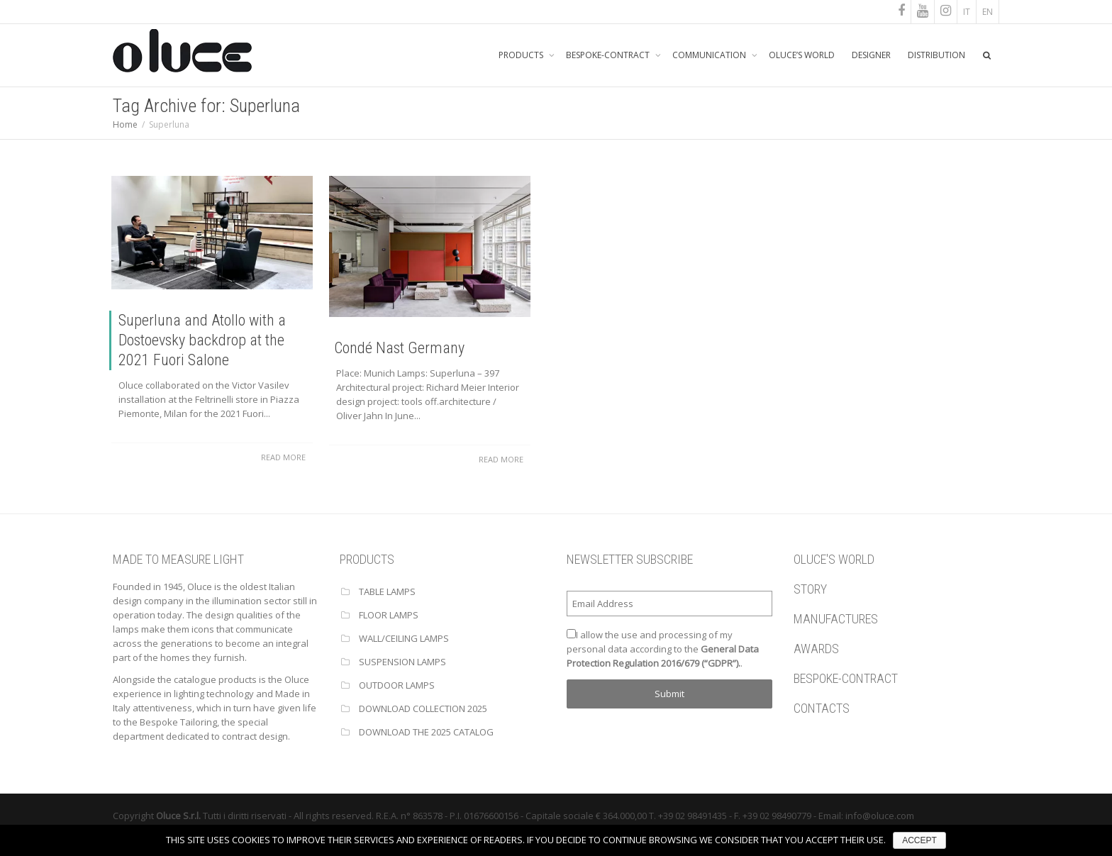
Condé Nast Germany (398, 348)
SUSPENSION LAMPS (402, 661)
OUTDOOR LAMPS (397, 685)
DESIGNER (871, 55)
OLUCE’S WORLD (802, 55)
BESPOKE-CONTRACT (609, 55)
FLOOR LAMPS (388, 614)
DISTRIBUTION (936, 55)
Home (125, 124)
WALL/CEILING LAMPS (404, 638)
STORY (810, 589)
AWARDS (816, 648)
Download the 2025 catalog (426, 732)
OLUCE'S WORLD (834, 559)
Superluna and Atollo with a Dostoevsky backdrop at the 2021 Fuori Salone (202, 340)
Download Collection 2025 (423, 708)
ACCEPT (919, 840)
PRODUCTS (522, 55)
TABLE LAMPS (387, 591)
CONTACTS (822, 708)
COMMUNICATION (710, 55)
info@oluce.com (879, 815)
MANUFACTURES (836, 618)
